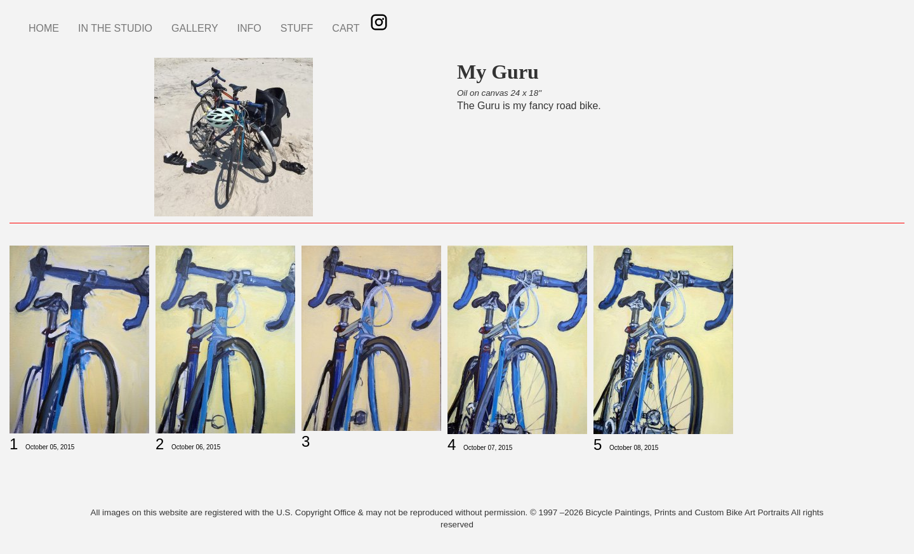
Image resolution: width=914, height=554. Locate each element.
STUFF (297, 28)
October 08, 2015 (633, 447)
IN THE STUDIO (115, 28)
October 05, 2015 (49, 447)
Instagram (378, 22)
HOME (44, 28)
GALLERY (194, 28)
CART (345, 28)
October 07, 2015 (487, 447)
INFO (249, 28)
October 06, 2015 (195, 447)
